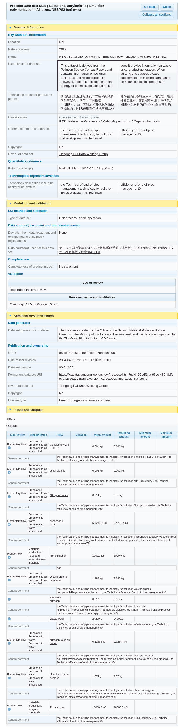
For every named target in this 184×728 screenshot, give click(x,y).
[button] (9, 448)
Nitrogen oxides (59, 495)
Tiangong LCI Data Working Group (83, 154)
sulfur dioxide (57, 470)
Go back (149, 7)
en (75, 9)
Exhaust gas (57, 707)
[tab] (92, 409)
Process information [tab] (26, 27)
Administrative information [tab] (31, 315)
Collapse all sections (156, 14)
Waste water (57, 618)
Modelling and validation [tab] (29, 203)
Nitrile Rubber (69, 168)
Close (167, 7)
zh (79, 9)
